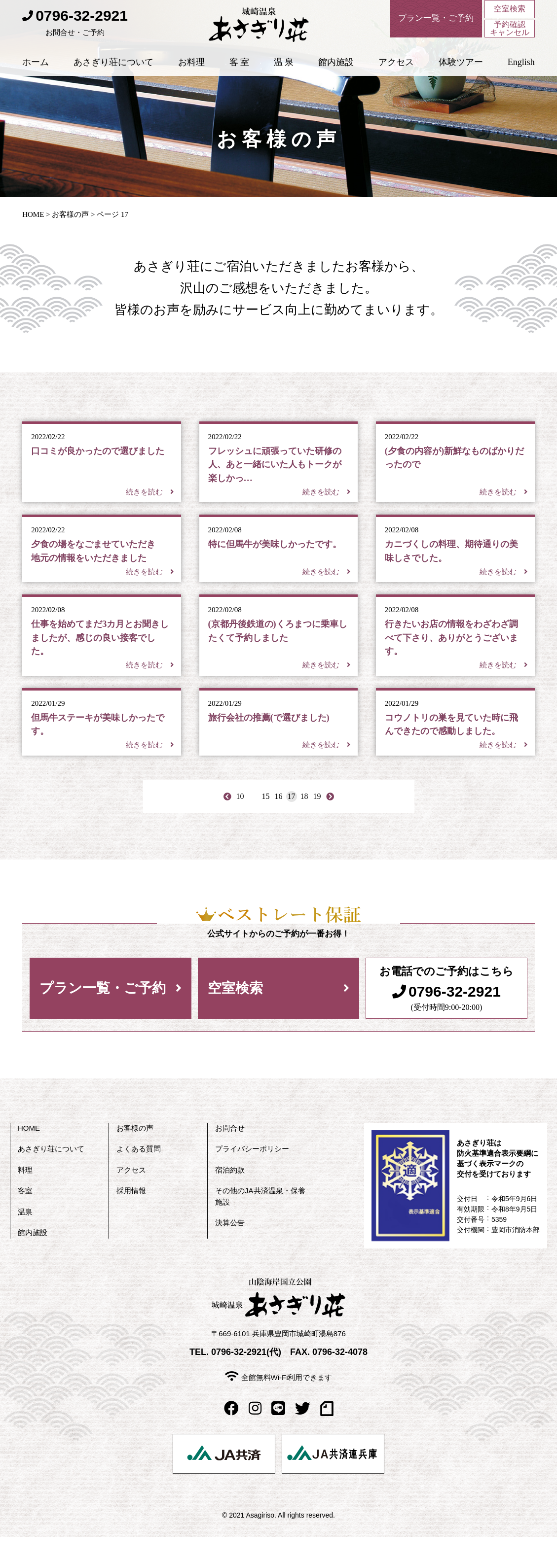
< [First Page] (227, 818)
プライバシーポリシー (252, 1171)
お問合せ (230, 1150)
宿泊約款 (230, 1192)
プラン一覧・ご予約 (102, 1010)
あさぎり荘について (113, 68)
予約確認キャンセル (509, 31)
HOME (33, 214)
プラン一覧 (427, 20)
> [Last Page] (330, 818)
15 (266, 818)
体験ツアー (461, 68)
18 (304, 818)
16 (279, 818)
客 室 (239, 68)
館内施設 (336, 68)
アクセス (396, 68)
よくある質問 (138, 1171)
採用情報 (131, 1213)
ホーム (35, 68)
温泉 (25, 1234)
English (521, 68)
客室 (25, 1213)
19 (317, 818)
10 (240, 818)
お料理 (191, 68)
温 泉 (284, 68)
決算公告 (230, 1245)
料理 (25, 1192)
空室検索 (509, 9)
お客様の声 (70, 214)
